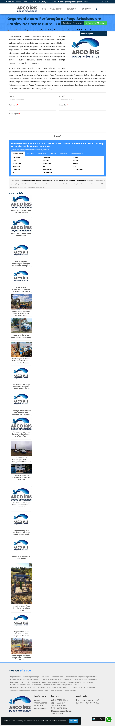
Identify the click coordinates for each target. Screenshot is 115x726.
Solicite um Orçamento (72, 23)
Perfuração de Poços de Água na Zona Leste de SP (21, 658)
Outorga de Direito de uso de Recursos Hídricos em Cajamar (21, 412)
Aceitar (73, 721)
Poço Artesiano (15, 677)
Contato (86, 9)
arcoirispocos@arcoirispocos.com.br (74, 2)
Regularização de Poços (31, 677)
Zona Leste (63, 154)
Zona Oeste (42, 154)
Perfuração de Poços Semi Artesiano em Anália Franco (21, 313)
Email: (62, 96)
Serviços (72, 9)
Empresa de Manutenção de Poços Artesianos (81, 677)
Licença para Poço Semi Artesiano (54, 682)
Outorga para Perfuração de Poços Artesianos (60, 690)
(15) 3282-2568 (59, 705)
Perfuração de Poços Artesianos (52, 677)
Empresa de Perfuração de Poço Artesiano (24, 679)
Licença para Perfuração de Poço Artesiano (25, 682)
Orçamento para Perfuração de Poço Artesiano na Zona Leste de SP (21, 534)
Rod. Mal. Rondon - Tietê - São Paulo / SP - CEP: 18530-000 (91, 701)
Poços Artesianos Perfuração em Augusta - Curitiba (21, 634)
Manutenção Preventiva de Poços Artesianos (25, 685)
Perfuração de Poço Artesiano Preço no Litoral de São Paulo (21, 387)
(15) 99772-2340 (49, 2)
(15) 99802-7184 (60, 708)
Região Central (18, 154)
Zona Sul (53, 154)
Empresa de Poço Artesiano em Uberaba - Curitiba (21, 477)
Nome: (12, 96)
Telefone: (13, 105)
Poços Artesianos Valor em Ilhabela (21, 235)
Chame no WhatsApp (96, 23)
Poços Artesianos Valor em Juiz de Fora (21, 211)
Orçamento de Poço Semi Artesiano (22, 687)
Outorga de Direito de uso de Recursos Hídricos (26, 690)
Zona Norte (30, 154)
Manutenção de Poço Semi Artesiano (80, 682)
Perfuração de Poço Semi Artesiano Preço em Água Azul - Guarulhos (21, 435)
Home (43, 9)
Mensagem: (14, 114)
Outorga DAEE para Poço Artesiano (83, 687)
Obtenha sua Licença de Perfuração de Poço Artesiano (61, 685)
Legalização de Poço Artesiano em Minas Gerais (21, 608)
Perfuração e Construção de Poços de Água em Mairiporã (21, 460)
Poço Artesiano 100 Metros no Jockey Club (21, 336)
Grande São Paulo (77, 154)
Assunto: (63, 105)
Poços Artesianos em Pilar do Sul (21, 557)
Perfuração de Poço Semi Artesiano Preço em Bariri (21, 505)
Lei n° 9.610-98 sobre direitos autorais (32, 187)
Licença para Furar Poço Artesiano (84, 679)
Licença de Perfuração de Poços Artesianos (56, 679)
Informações (40, 708)
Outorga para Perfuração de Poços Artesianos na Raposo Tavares (21, 265)
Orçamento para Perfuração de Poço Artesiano (53, 687)
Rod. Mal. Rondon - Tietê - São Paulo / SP (24, 2)
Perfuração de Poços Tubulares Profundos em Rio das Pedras (21, 361)
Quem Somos (56, 9)
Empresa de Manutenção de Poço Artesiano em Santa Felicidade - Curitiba (21, 290)
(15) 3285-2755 (60, 703)
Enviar (57, 136)
